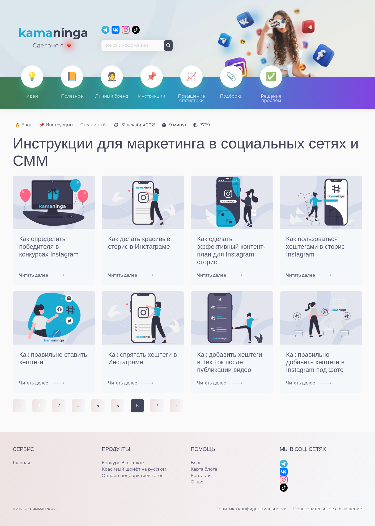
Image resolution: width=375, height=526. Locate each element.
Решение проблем (271, 98)
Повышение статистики (191, 98)
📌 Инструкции (56, 124)
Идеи (32, 96)
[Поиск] (168, 45)
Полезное (72, 96)
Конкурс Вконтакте (123, 462)
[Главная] (53, 38)
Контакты (201, 475)
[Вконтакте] (115, 30)
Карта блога (204, 469)
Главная (21, 462)
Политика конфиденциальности (251, 508)
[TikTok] (136, 30)
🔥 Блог (23, 124)
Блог (196, 462)
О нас (197, 481)
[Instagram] (126, 30)
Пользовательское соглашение (327, 508)
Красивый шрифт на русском (134, 469)
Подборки (231, 96)
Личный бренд (111, 96)
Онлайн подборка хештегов (133, 475)
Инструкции (151, 96)
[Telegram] (105, 30)
